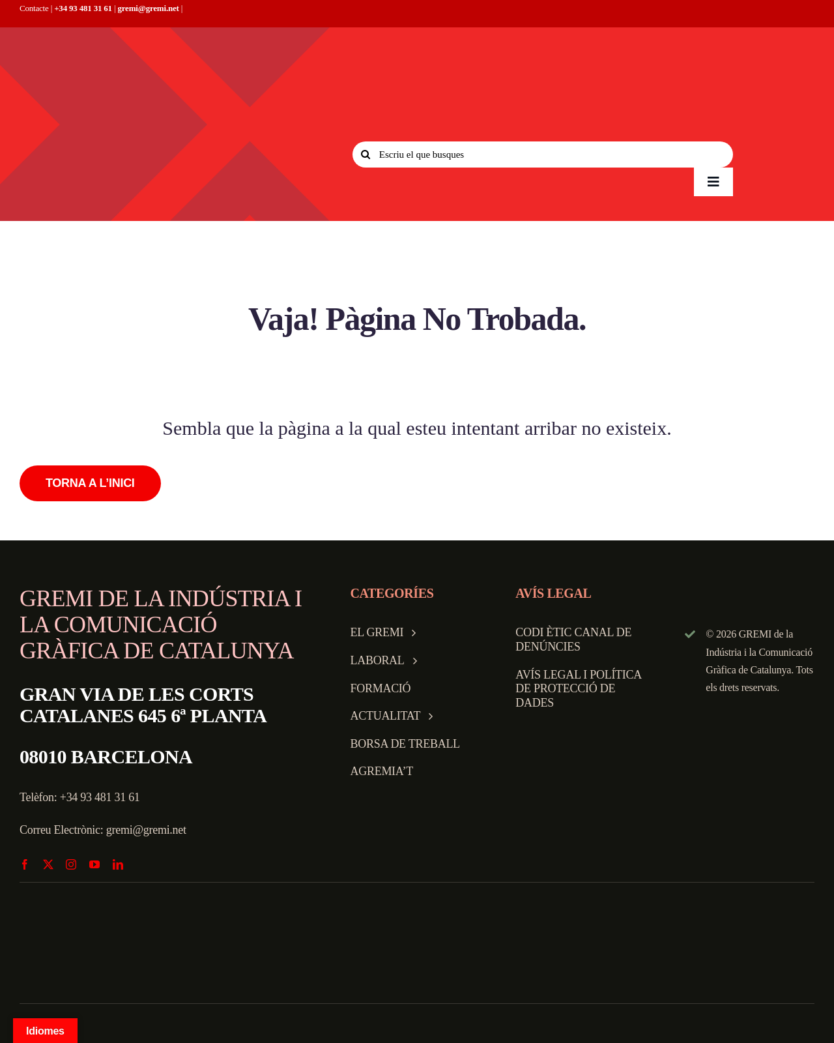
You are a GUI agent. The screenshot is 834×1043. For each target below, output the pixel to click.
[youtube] (94, 864)
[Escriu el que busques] (542, 154)
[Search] (365, 154)
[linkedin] (118, 864)
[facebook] (25, 864)
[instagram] (71, 864)
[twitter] (48, 864)
